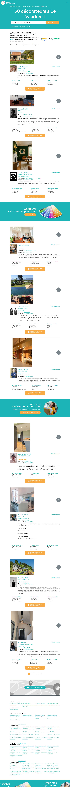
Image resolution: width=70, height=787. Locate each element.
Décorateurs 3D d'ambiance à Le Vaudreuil (41, 772)
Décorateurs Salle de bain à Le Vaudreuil (41, 727)
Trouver (30, 214)
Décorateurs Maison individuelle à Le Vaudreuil (15, 727)
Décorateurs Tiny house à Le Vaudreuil (15, 738)
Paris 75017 (27, 647)
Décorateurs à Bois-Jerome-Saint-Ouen (29, 705)
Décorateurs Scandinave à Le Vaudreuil (40, 749)
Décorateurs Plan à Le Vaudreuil (15, 767)
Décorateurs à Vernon (15, 719)
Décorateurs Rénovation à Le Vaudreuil (15, 775)
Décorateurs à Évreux (27, 715)
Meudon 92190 (27, 461)
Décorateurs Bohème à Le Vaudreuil (40, 746)
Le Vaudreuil (22, 724)
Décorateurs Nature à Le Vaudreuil (28, 752)
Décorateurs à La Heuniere (41, 705)
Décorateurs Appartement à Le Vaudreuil (29, 727)
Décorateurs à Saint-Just (52, 703)
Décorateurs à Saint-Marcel (16, 703)
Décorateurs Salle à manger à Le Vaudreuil (41, 738)
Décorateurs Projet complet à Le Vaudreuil (29, 764)
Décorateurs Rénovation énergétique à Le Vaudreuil (53, 767)
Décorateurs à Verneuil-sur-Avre (53, 717)
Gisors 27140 (27, 71)
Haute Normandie (26, 6)
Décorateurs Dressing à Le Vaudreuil (53, 738)
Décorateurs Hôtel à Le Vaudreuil (40, 733)
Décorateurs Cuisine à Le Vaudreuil (15, 730)
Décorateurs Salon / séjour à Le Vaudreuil (29, 738)
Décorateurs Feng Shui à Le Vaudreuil (41, 752)
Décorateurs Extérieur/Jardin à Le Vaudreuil (53, 730)
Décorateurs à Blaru (27, 703)
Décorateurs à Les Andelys (16, 716)
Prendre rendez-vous (30, 412)
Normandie (18, 6)
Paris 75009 (27, 375)
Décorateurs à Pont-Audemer (39, 717)
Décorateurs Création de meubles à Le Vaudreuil (15, 772)
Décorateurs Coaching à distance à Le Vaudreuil (52, 764)
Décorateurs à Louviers (28, 716)
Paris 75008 (27, 312)
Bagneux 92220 (28, 114)
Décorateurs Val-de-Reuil (41, 6)
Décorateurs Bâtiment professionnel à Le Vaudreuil (53, 733)
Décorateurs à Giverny (40, 703)
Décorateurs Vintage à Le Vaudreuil (53, 749)
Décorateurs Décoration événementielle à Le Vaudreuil (28, 768)
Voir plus (29, 26)
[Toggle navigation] (67, 3)
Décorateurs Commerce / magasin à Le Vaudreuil (28, 733)
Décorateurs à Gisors (52, 715)
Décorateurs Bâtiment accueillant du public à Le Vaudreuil (15, 734)
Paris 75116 (26, 520)
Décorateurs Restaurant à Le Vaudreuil (53, 727)
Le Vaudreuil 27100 (28, 73)
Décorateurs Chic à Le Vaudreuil (15, 752)
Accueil (12, 6)
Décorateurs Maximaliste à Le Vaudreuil (53, 752)
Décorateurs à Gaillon (40, 715)
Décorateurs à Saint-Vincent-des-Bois (14, 708)
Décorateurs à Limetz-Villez (53, 705)
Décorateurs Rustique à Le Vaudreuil (28, 746)
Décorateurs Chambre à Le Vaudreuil (28, 730)
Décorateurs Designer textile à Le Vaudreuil (53, 772)
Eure (33, 6)
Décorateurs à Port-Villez (15, 705)
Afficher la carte (35, 687)
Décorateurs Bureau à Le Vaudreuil (40, 730)
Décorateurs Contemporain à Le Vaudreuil (16, 749)
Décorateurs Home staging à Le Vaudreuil (41, 764)
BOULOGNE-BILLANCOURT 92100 (32, 178)
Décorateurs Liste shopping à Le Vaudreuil (29, 772)
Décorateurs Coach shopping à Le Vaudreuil (40, 767)
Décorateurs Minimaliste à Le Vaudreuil (53, 746)
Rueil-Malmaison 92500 (30, 250)
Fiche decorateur (55, 66)
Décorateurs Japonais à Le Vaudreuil (28, 749)
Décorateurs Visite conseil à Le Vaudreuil (16, 764)
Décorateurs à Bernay (15, 715)
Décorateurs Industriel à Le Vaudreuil (16, 746)
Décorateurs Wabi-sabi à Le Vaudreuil (16, 756)
